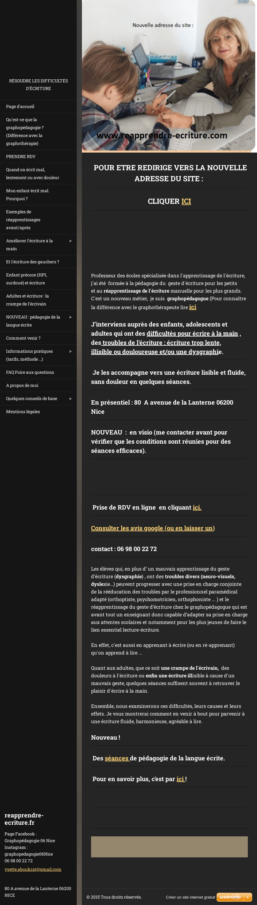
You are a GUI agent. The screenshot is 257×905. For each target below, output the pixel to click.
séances (117, 758)
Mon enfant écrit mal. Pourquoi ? (27, 194)
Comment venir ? (23, 338)
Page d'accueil (20, 106)
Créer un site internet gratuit (190, 897)
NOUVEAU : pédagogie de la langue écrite (33, 321)
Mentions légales (23, 411)
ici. (197, 507)
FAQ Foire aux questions (30, 372)
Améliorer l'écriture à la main (29, 244)
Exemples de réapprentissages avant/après (23, 219)
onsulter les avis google (129, 528)
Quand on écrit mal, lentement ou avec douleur (32, 173)
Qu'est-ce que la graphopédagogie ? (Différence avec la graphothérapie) (25, 131)
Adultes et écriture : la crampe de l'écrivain (27, 300)
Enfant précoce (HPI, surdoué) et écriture (26, 279)
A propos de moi (22, 385)
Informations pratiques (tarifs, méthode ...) (29, 355)
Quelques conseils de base (31, 398)
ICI (186, 201)
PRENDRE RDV (20, 156)
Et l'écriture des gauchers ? (32, 262)
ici (192, 307)
